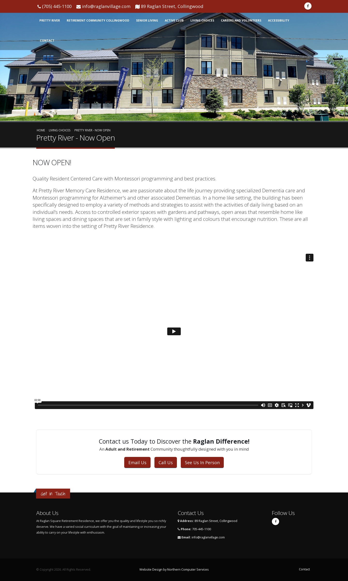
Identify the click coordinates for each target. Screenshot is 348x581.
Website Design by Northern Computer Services (174, 569)
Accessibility (278, 20)
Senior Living (147, 20)
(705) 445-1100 (57, 6)
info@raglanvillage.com (106, 6)
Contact (47, 40)
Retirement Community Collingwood (98, 20)
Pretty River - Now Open (92, 130)
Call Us (166, 462)
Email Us (137, 462)
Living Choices (202, 20)
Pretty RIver (49, 20)
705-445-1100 (201, 529)
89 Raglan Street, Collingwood (172, 6)
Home (41, 130)
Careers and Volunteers (241, 20)
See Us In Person (202, 462)
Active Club (174, 20)
